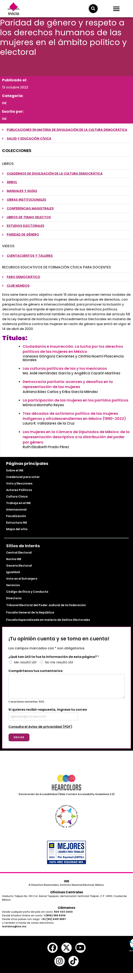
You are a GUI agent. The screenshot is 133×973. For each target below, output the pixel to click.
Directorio (14, 598)
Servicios (13, 585)
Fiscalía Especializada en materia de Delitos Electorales (48, 620)
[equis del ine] (66, 948)
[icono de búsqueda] (93, 8)
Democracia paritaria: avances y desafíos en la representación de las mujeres (68, 384)
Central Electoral (19, 552)
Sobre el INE (14, 470)
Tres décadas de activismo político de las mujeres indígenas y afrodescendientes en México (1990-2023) (74, 416)
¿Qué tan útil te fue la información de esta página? (53, 657)
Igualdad (13, 572)
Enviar (19, 737)
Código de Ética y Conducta (27, 592)
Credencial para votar (23, 477)
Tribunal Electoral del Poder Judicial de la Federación (46, 605)
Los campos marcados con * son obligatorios (46, 648)
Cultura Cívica (17, 496)
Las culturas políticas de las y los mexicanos (65, 368)
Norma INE (13, 559)
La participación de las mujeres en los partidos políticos (75, 400)
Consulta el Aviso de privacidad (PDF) (40, 726)
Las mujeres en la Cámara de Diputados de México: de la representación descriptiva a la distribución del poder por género (76, 437)
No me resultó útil (59, 662)
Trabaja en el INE (18, 503)
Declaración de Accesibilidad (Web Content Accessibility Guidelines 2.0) (67, 794)
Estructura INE (16, 523)
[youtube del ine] (80, 948)
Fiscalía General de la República (30, 612)
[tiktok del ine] (73, 961)
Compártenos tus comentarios (35, 671)
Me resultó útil (25, 662)
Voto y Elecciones (19, 483)
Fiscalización (16, 516)
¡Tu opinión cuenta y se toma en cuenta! (58, 639)
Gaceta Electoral (19, 566)
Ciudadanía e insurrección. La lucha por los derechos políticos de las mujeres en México (73, 349)
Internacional (16, 509)
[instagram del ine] (59, 961)
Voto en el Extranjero (21, 579)
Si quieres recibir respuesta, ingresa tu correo (47, 710)
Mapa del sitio (17, 529)
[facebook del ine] (52, 948)
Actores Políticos (19, 490)
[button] (116, 8)
